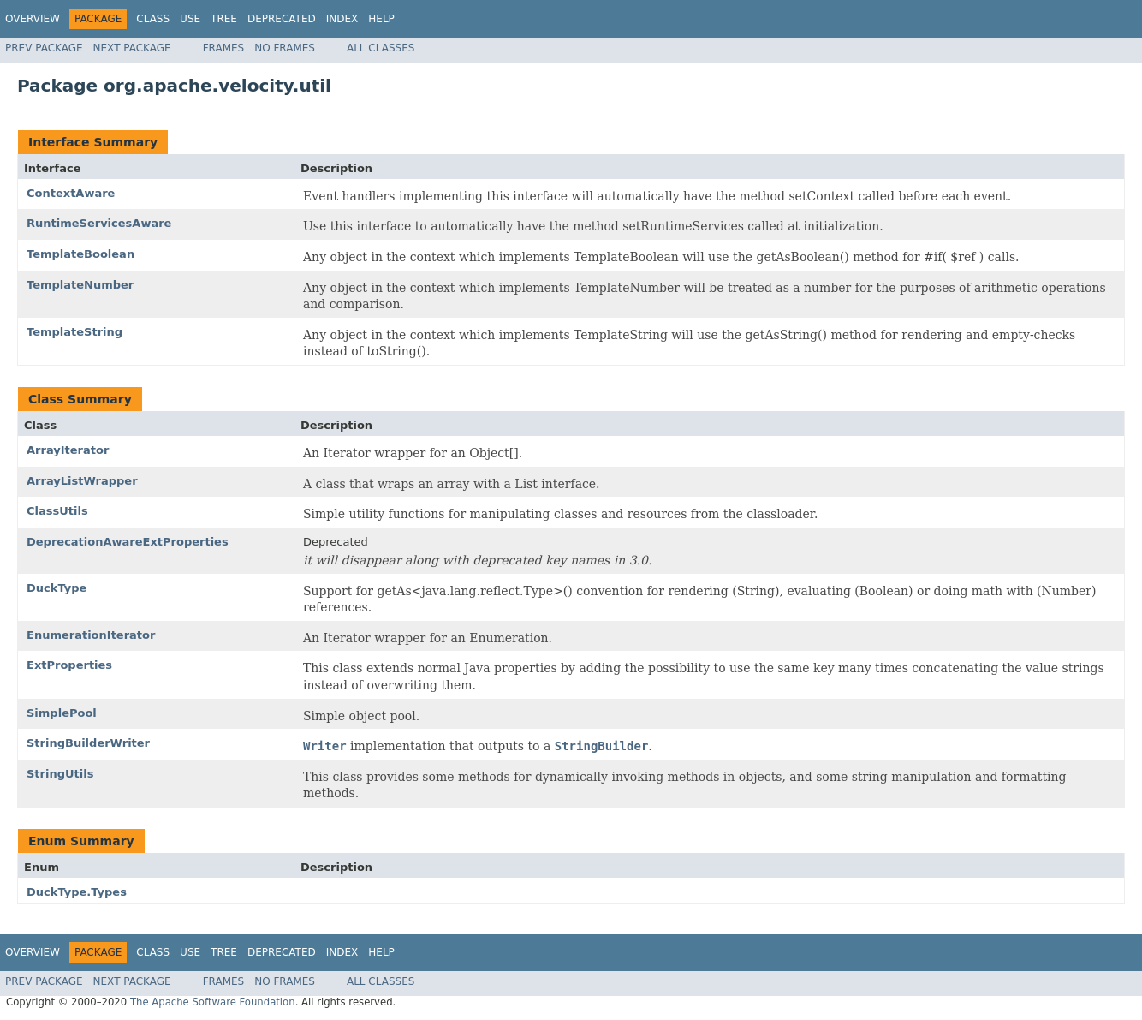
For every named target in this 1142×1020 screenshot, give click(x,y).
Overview (32, 19)
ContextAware (71, 193)
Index (342, 19)
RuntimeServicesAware (99, 223)
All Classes (380, 48)
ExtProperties (69, 665)
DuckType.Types (77, 892)
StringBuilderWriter (88, 743)
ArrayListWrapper (82, 480)
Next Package (132, 48)
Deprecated (281, 19)
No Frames (284, 48)
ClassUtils (57, 510)
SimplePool (62, 713)
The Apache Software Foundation (212, 1002)
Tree (224, 19)
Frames (224, 48)
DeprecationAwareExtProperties (128, 541)
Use (190, 19)
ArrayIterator (68, 450)
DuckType (56, 588)
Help (381, 19)
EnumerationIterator (91, 635)
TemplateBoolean (80, 254)
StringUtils (60, 773)
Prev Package (44, 48)
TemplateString (74, 331)
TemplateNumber (80, 284)
